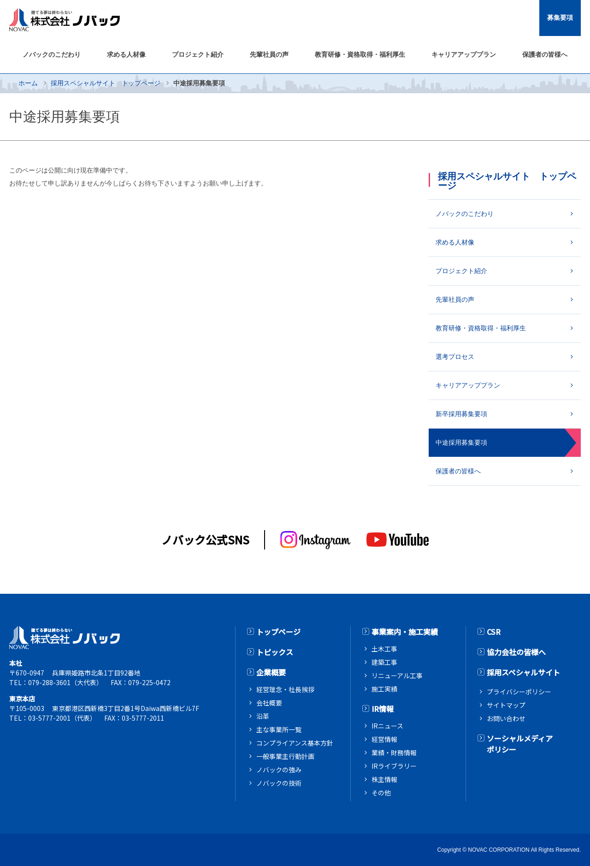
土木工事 (384, 648)
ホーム (28, 83)
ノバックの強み (278, 769)
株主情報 (384, 779)
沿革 (262, 716)
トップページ (278, 631)
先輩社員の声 (455, 299)
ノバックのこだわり (465, 213)
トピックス (274, 651)
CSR (494, 631)
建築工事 (384, 662)
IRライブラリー (394, 765)
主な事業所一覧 (278, 729)
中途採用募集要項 (461, 442)
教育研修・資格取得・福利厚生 (481, 328)
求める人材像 (455, 242)
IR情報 (383, 708)
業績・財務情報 (394, 752)
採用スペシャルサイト (523, 672)
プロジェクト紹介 (461, 271)
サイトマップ (506, 705)
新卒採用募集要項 (461, 414)
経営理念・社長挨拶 (285, 689)
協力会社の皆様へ (516, 651)
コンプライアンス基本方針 (294, 742)
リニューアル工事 (397, 675)
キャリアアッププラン (468, 385)
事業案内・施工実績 (405, 631)
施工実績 (384, 688)
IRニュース (387, 725)
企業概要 (271, 672)
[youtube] (397, 539)
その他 (381, 792)
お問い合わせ (506, 718)
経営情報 (384, 739)
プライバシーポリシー (519, 691)
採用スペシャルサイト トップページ (105, 83)
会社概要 (269, 702)
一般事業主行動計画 (285, 756)
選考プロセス (455, 356)
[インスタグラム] (316, 539)
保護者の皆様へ (458, 471)
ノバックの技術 (278, 783)
